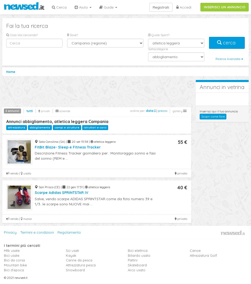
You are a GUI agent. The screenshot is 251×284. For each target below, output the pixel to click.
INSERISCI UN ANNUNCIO (224, 7)
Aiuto (83, 7)
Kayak (71, 255)
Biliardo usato (139, 255)
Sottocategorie (158, 49)
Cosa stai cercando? (22, 35)
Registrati (161, 7)
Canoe (195, 250)
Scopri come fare (213, 116)
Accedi (183, 7)
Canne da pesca (79, 260)
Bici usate (11, 255)
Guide (108, 7)
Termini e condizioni (37, 232)
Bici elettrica (138, 250)
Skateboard (137, 265)
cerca (227, 43)
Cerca (59, 7)
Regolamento (69, 232)
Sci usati (72, 250)
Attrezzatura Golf (203, 255)
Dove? (72, 35)
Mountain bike (15, 265)
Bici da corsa (14, 260)
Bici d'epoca (14, 270)
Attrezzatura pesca (81, 265)
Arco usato (136, 270)
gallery (179, 111)
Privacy (10, 232)
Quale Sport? (158, 35)
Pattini (132, 260)
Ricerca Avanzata (229, 59)
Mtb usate (12, 250)
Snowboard (75, 270)
